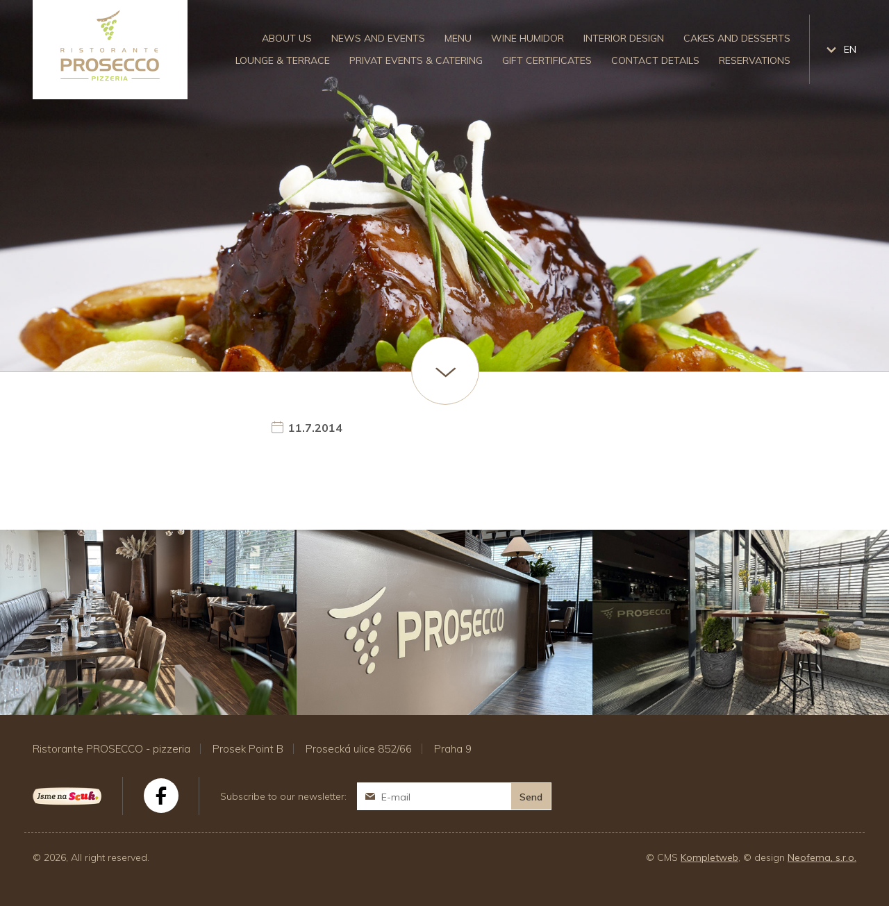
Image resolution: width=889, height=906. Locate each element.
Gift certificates (547, 60)
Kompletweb (709, 857)
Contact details (655, 60)
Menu (458, 38)
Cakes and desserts (736, 38)
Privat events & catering (416, 60)
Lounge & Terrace (282, 60)
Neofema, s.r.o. (822, 857)
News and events (378, 38)
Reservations (754, 60)
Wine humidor (527, 38)
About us (287, 38)
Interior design (623, 38)
